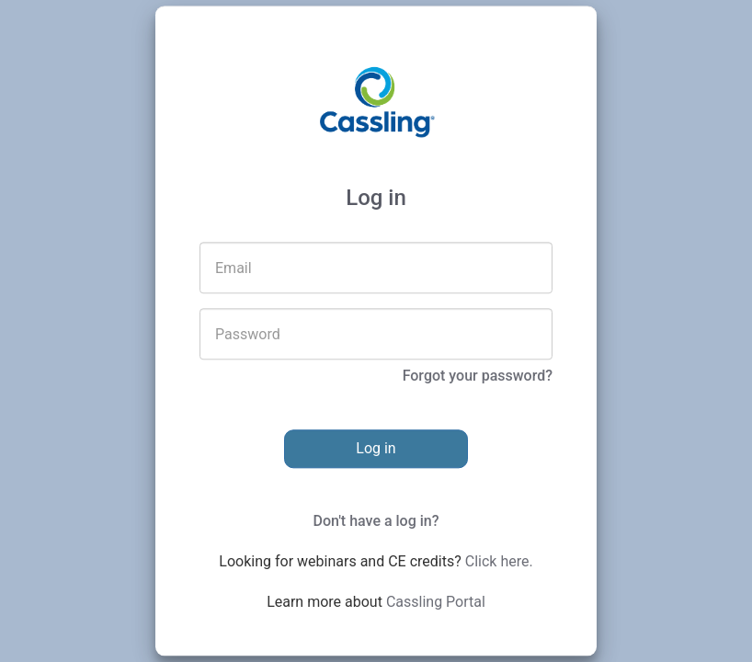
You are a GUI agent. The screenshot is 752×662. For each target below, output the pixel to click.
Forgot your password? (478, 376)
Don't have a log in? (376, 522)
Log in (375, 449)
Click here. (499, 562)
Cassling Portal (435, 602)
